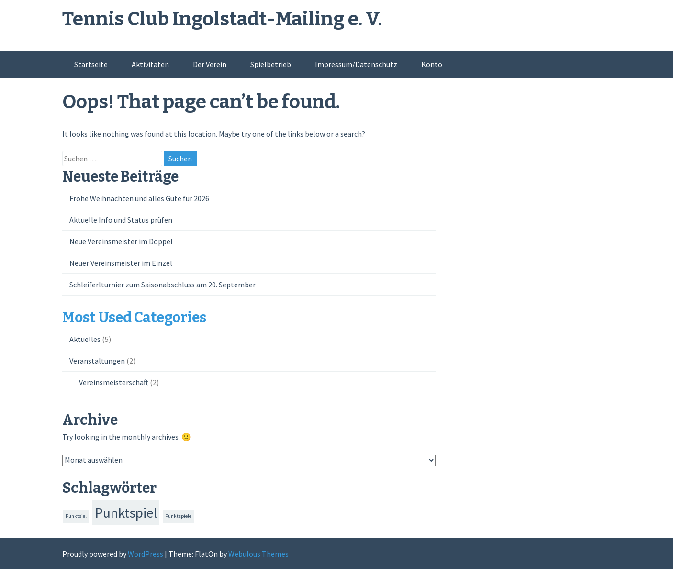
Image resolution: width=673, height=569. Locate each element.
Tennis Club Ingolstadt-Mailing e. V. (222, 19)
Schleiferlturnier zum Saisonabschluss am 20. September (162, 284)
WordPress (145, 553)
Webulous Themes (258, 553)
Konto (431, 64)
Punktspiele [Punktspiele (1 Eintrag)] (178, 516)
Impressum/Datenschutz (356, 64)
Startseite (91, 64)
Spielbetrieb (270, 64)
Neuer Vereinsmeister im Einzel (120, 263)
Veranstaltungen (97, 360)
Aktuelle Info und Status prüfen (120, 220)
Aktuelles (85, 339)
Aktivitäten (150, 64)
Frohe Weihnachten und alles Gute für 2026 (139, 198)
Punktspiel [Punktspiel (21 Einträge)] (126, 513)
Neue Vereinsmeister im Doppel (121, 241)
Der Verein (209, 64)
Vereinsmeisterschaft (113, 382)
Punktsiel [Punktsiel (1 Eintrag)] (76, 516)
